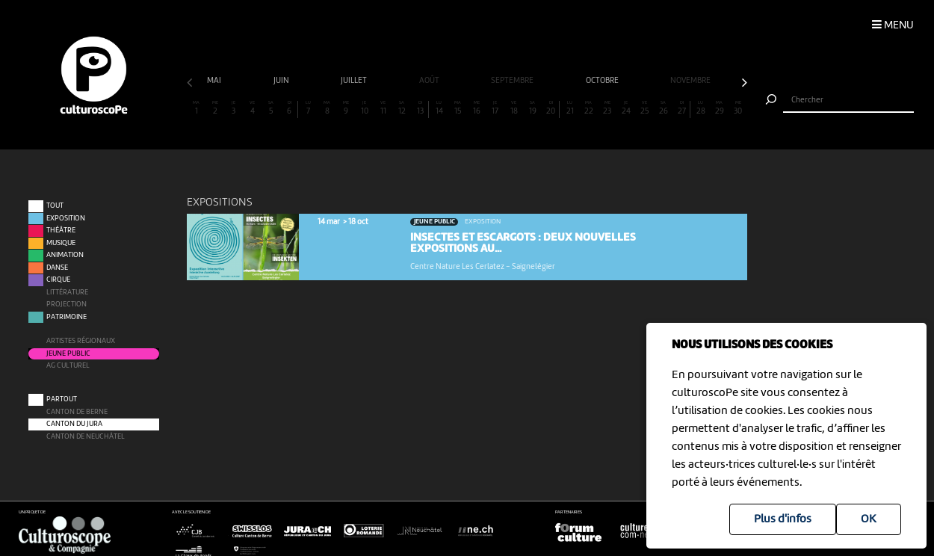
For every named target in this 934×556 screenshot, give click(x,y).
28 (700, 108)
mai (215, 80)
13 (420, 108)
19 (532, 108)
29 (719, 108)
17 (495, 108)
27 (681, 108)
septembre (513, 80)
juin (282, 80)
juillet (354, 80)
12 (401, 108)
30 (737, 108)
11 (383, 108)
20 (550, 108)
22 (588, 108)
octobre (603, 80)
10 (364, 108)
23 (607, 108)
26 (663, 108)
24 (625, 108)
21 (569, 108)
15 (457, 108)
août (430, 80)
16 (476, 108)
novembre (691, 80)
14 (439, 108)
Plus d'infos (782, 519)
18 (513, 108)
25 (644, 108)
